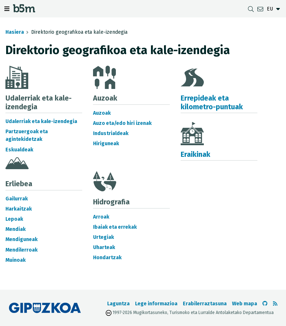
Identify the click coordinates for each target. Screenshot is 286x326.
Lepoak (14, 219)
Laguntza (118, 304)
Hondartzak (107, 257)
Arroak (101, 217)
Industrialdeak (111, 133)
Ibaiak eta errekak (115, 227)
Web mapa (244, 304)
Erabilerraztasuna (205, 304)
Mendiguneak (21, 239)
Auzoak (102, 113)
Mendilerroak (21, 250)
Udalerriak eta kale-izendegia (41, 121)
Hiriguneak (106, 143)
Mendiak (15, 229)
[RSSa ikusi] (275, 304)
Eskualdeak (19, 150)
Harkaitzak (18, 209)
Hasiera (14, 32)
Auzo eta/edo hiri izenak (122, 123)
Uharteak (104, 247)
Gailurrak (16, 199)
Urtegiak (103, 237)
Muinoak (15, 260)
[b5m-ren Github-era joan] (265, 304)
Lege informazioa (156, 304)
